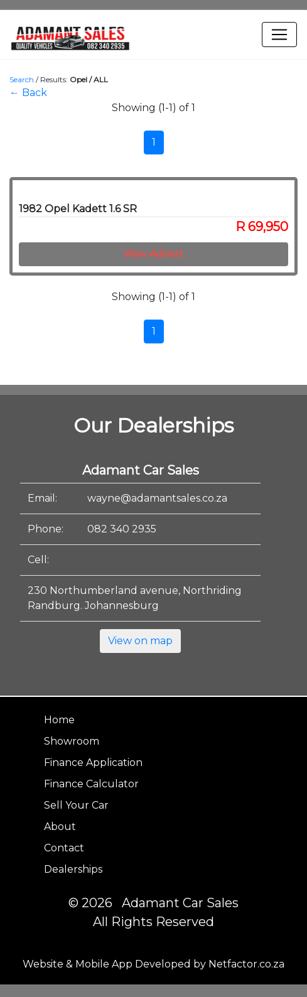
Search (21, 79)
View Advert (153, 254)
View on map (140, 641)
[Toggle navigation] (279, 34)
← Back (28, 93)
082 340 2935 (121, 529)
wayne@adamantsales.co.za (157, 498)
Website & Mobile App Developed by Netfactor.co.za (153, 964)
